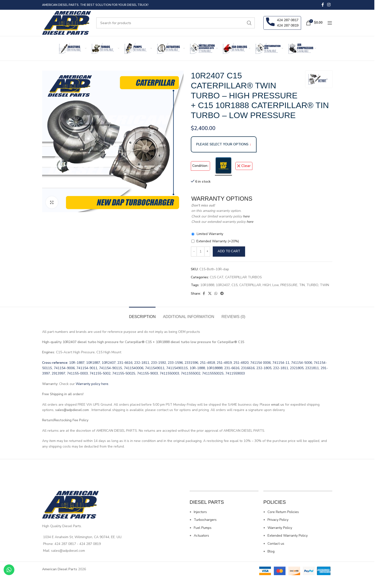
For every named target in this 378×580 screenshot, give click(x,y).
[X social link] (210, 293)
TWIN (324, 285)
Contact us (275, 543)
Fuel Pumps (203, 527)
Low (275, 285)
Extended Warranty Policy (287, 535)
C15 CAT (216, 277)
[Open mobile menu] (330, 23)
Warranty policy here (92, 384)
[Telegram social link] (222, 293)
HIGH (267, 285)
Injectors (200, 512)
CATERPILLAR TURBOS (243, 277)
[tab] (142, 314)
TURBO (312, 285)
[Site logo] (66, 22)
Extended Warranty (217, 241)
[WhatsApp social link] (216, 293)
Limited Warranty (210, 234)
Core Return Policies (283, 512)
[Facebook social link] (323, 5)
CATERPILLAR (250, 285)
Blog (271, 551)
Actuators (201, 535)
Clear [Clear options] (246, 165)
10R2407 (223, 285)
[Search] (175, 22)
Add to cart (229, 251)
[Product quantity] (200, 251)
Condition (199, 165)
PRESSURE (288, 285)
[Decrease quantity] (194, 251)
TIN (302, 285)
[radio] (223, 165)
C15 (234, 285)
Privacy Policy (277, 519)
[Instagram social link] (329, 5)
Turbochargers (205, 519)
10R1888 (207, 285)
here (245, 216)
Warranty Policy (279, 527)
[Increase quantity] (207, 251)
